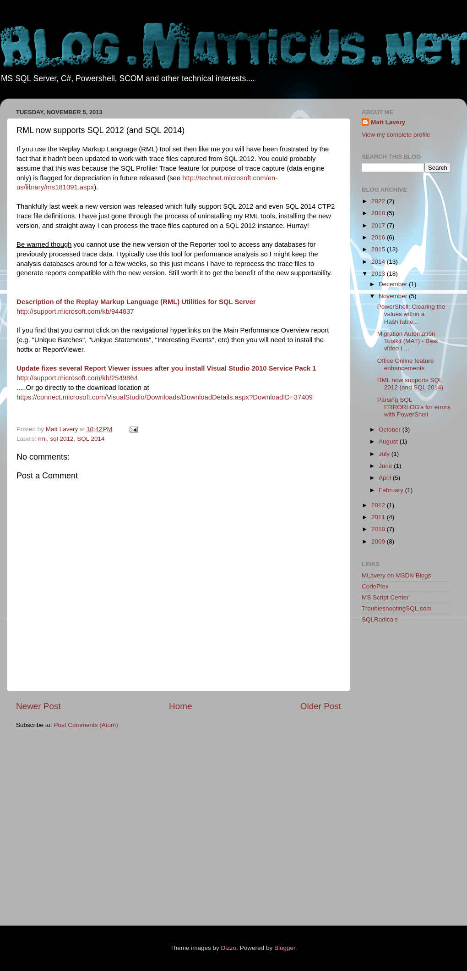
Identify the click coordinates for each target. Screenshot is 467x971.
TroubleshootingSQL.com (397, 608)
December (394, 284)
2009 (379, 541)
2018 (379, 213)
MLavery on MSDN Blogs (396, 575)
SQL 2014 (90, 438)
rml (42, 438)
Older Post (320, 706)
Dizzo (229, 947)
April (386, 477)
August (389, 441)
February (392, 490)
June (386, 465)
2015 (379, 249)
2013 (379, 273)
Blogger (284, 947)
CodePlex (375, 586)
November (394, 296)
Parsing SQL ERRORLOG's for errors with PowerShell (414, 407)
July (385, 453)
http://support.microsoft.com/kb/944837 (75, 311)
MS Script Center (385, 597)
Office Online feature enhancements (405, 364)
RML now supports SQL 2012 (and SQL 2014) (410, 384)
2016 (379, 237)
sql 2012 (62, 438)
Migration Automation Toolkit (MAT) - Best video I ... (407, 341)
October (390, 429)
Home (180, 706)
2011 (379, 517)
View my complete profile (396, 134)
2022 (379, 201)
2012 (379, 505)
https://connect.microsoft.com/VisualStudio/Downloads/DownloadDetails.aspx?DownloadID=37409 (164, 397)
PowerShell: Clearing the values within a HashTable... (411, 314)
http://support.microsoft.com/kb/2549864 (77, 378)
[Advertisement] (398, 776)
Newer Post (38, 706)
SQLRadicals (380, 619)
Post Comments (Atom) (86, 724)
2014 (379, 261)
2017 (379, 225)
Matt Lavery (388, 122)
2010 (379, 529)
